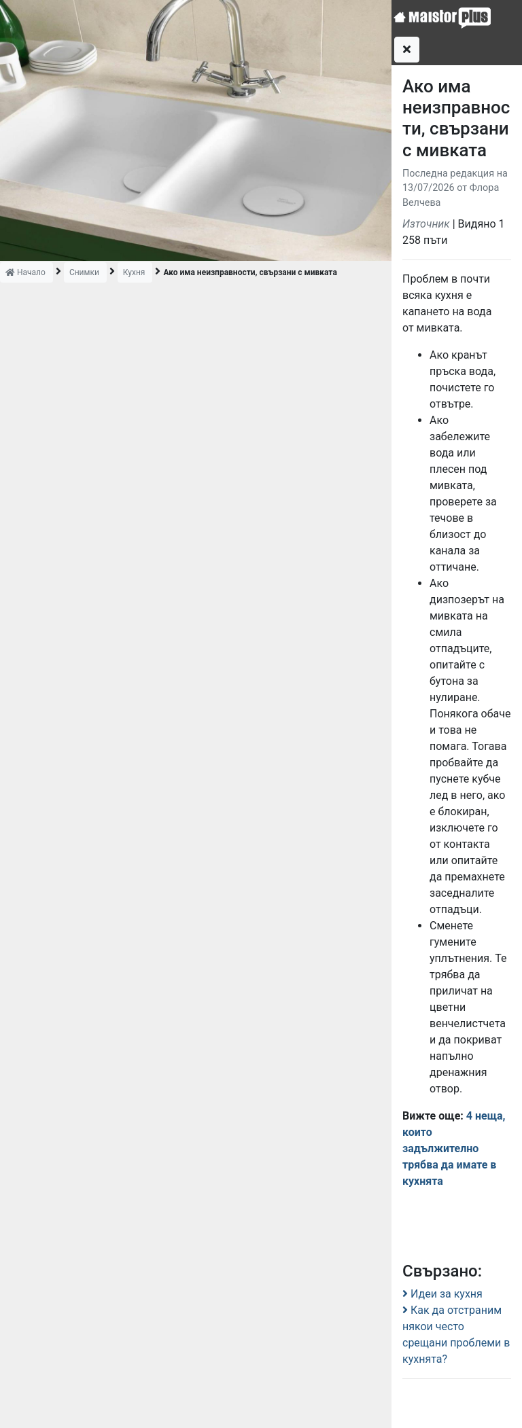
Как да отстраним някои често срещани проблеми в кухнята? (456, 1334)
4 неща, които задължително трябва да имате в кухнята (454, 1148)
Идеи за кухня (442, 1293)
